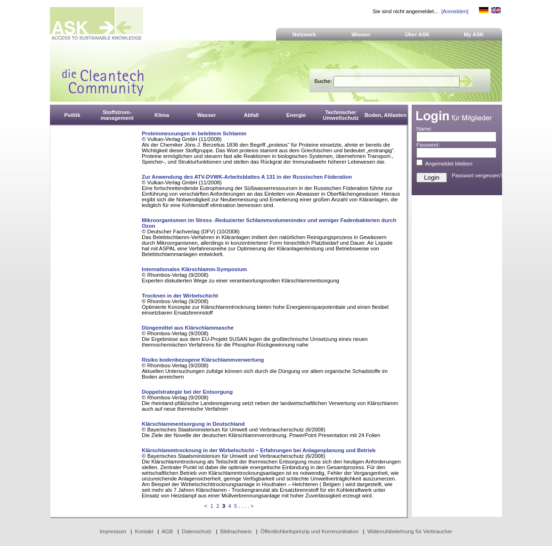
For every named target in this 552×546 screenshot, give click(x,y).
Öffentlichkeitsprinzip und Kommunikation (309, 531)
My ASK (474, 34)
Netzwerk (304, 34)
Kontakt (144, 531)
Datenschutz (196, 531)
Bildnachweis (236, 531)
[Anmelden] (454, 11)
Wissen (360, 34)
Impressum (113, 531)
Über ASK (417, 34)
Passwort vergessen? (477, 175)
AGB (167, 531)
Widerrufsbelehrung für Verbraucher (410, 531)
